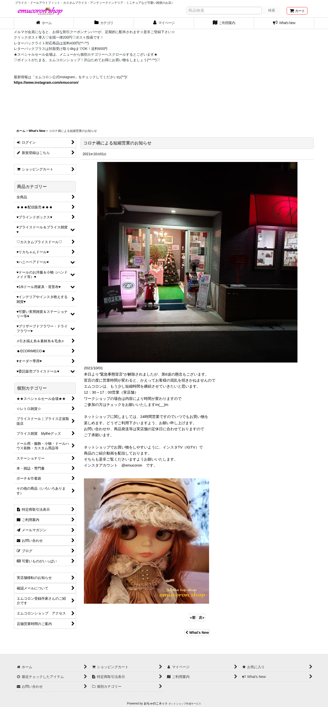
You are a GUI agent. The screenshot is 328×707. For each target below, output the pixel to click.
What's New (197, 633)
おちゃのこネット (156, 703)
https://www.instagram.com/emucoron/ (46, 82)
